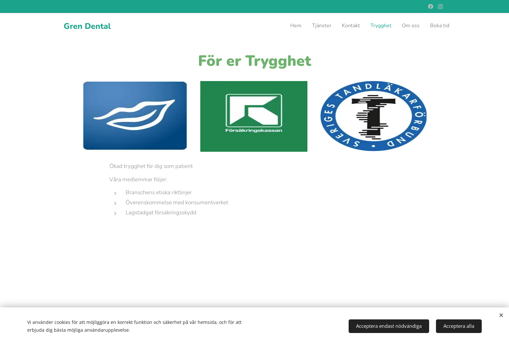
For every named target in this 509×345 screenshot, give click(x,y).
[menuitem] (399, 26)
